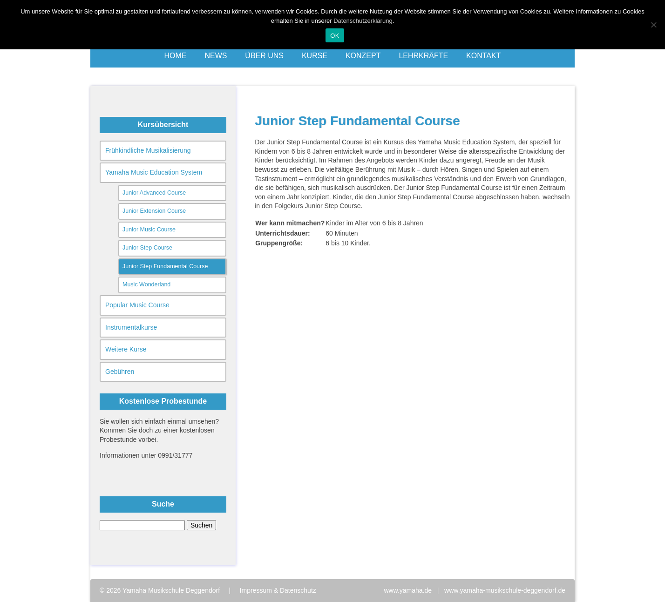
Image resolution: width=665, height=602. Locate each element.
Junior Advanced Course (154, 192)
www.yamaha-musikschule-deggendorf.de (504, 590)
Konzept (363, 56)
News (215, 56)
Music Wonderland (146, 284)
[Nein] (653, 24)
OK (334, 35)
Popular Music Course (137, 305)
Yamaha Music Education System (153, 172)
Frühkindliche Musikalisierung (148, 150)
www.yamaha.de (408, 590)
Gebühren (119, 371)
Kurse (314, 56)
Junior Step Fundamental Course (165, 266)
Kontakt (483, 56)
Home (175, 56)
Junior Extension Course (154, 211)
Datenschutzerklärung (362, 20)
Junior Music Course (149, 229)
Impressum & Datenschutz (278, 590)
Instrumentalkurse (131, 327)
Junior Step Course (147, 247)
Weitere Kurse (125, 349)
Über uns (264, 56)
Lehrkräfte (423, 56)
